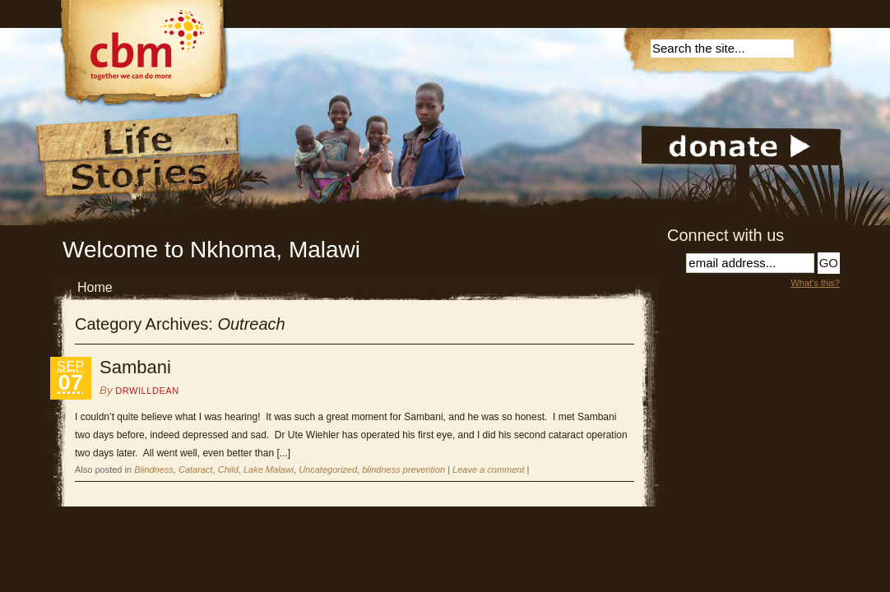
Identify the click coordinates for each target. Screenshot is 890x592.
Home (95, 287)
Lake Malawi (268, 469)
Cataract (195, 469)
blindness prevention (403, 469)
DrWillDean (146, 390)
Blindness (154, 469)
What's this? (815, 283)
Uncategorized (328, 469)
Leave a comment (488, 469)
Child (228, 469)
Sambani (135, 367)
